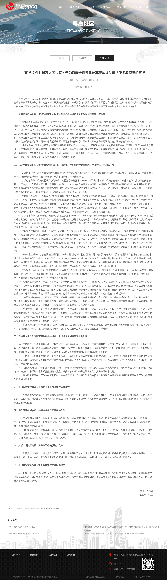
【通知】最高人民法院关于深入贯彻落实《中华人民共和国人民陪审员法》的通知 (114, 534)
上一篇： (34, 508)
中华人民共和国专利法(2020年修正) (22, 527)
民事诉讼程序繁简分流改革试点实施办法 (24, 534)
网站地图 (119, 577)
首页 (61, 6)
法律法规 (21, 41)
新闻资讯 (12, 41)
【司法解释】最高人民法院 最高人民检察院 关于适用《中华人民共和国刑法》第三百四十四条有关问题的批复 (121, 529)
